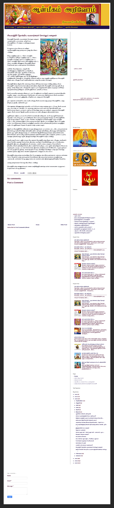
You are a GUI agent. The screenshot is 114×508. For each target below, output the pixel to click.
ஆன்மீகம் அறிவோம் (56, 27)
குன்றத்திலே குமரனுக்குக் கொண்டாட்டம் (84, 229)
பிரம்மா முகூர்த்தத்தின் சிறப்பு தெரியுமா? (86, 416)
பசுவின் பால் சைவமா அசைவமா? (84, 445)
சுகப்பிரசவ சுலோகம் (81, 436)
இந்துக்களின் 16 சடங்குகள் (82, 428)
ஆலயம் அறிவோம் (42, 27)
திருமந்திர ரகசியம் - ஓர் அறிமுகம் (82, 247)
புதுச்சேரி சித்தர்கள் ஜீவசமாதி (25, 27)
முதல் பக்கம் (77, 216)
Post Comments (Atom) (22, 227)
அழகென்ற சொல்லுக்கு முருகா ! (82, 232)
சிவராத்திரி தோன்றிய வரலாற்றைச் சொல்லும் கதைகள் (89, 447)
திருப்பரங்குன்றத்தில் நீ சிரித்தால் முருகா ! (84, 217)
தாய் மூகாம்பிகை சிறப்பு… (88, 272)
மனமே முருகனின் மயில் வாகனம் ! (83, 227)
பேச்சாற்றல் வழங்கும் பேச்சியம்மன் (85, 441)
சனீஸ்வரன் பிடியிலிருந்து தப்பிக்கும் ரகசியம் (93, 344)
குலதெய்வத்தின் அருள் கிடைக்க (90, 353)
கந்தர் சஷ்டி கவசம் (79, 378)
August (78, 403)
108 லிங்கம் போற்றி (81, 443)
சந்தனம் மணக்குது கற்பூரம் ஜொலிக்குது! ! (84, 223)
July (77, 405)
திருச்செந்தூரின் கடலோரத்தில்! (82, 219)
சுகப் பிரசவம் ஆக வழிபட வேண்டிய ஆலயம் (87, 438)
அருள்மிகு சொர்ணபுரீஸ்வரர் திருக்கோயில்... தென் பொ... (90, 422)
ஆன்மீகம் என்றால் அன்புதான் (83, 413)
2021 (76, 396)
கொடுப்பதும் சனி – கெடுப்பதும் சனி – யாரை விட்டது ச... (90, 432)
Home (37, 224)
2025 (76, 394)
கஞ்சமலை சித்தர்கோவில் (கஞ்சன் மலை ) (86, 420)
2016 (76, 398)
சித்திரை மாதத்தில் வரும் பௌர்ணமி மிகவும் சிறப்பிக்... (89, 418)
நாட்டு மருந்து (10, 27)
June (77, 407)
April (77, 409)
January (78, 455)
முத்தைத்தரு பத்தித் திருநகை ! (81, 225)
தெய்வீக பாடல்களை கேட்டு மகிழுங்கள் (84, 382)
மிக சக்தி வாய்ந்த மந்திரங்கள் (81, 240)
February (79, 453)
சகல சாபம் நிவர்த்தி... (87, 328)
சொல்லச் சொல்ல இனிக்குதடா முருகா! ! (84, 221)
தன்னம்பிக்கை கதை (79, 337)
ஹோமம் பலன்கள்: (80, 430)
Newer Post (11, 224)
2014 (76, 460)
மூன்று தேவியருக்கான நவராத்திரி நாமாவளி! (85, 383)
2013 (76, 463)
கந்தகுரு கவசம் (78, 380)
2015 (76, 458)
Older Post (64, 224)
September (79, 400)
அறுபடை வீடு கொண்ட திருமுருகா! (83, 230)
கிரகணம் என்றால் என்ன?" (88, 263)
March (78, 412)
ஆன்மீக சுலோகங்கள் (71, 27)
